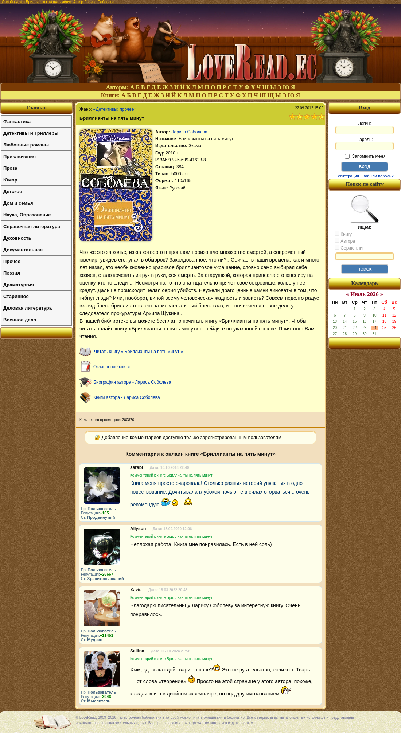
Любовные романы (26, 145)
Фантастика (17, 121)
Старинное (16, 296)
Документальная (23, 249)
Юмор (10, 180)
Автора (345, 241)
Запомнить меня (365, 156)
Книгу (343, 234)
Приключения (19, 156)
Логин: (364, 127)
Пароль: (364, 143)
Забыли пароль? (378, 176)
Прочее (11, 261)
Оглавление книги (111, 366)
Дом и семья (18, 203)
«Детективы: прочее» (114, 109)
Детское (12, 191)
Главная (36, 107)
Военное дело (19, 319)
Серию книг (349, 248)
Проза (10, 168)
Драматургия (18, 284)
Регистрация (347, 176)
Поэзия (11, 273)
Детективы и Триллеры (30, 133)
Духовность (17, 238)
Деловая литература (27, 308)
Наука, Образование (27, 214)
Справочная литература (31, 226)
